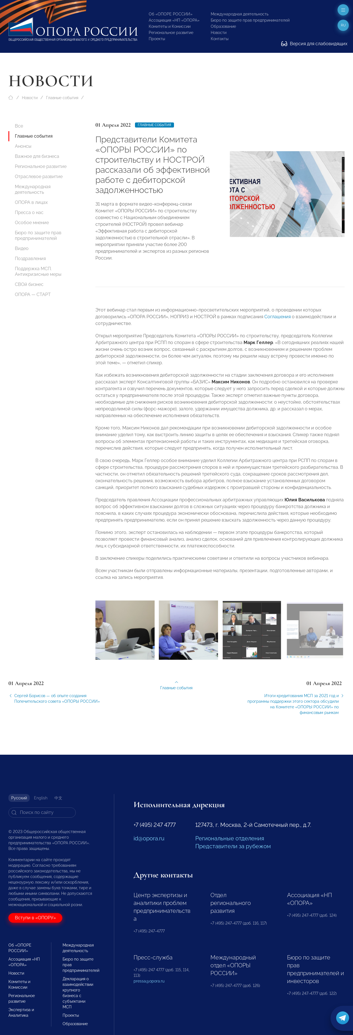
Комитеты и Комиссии (170, 26)
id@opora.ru (149, 838)
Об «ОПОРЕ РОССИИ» (170, 14)
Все (19, 126)
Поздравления (30, 258)
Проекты (157, 39)
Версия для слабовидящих (314, 43)
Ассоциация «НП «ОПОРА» (174, 20)
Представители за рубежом (233, 846)
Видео (22, 248)
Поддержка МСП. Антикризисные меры (38, 271)
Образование (223, 26)
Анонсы (23, 146)
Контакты (219, 39)
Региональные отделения (229, 838)
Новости (218, 32)
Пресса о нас (29, 212)
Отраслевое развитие (39, 176)
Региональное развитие (171, 32)
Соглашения (277, 320)
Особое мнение (32, 222)
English (40, 798)
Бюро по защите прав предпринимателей (250, 20)
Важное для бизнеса (37, 156)
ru (343, 25)
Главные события (62, 97)
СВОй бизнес (29, 284)
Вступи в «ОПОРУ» (35, 917)
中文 (58, 798)
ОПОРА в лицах (31, 202)
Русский (19, 798)
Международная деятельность (240, 14)
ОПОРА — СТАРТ (33, 294)
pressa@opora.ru (149, 981)
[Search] (42, 812)
